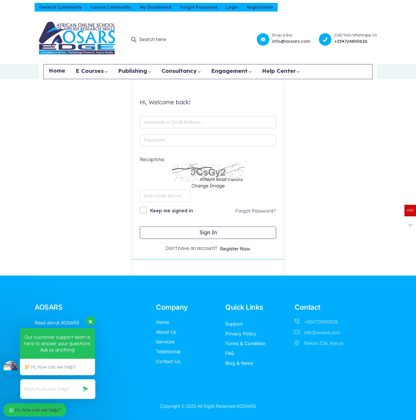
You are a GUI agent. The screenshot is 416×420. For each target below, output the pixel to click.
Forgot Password (198, 7)
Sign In (208, 232)
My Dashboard (155, 7)
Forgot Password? (255, 211)
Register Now (235, 249)
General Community (60, 7)
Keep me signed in (171, 210)
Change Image (208, 186)
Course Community (110, 7)
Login (232, 7)
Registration (260, 7)
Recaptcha (152, 159)
